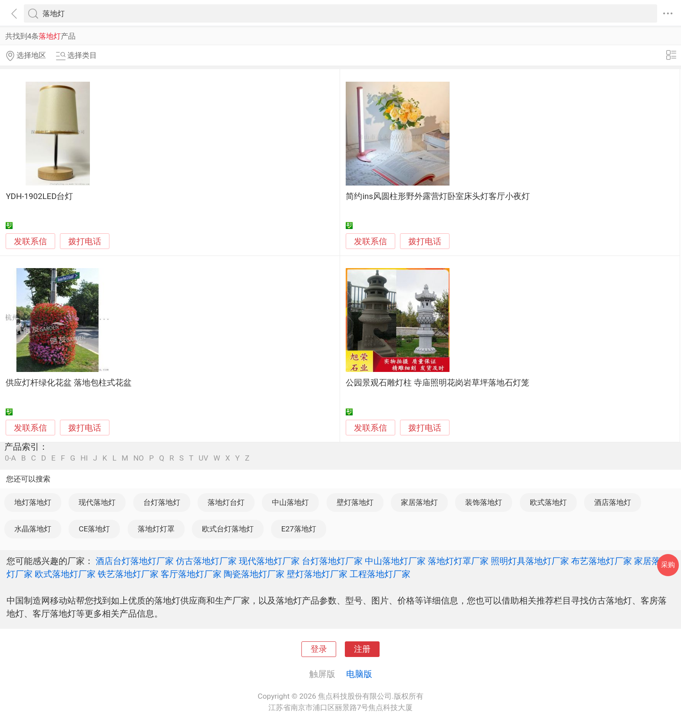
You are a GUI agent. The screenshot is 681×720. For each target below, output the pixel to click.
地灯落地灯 (32, 502)
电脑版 (359, 674)
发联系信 (30, 241)
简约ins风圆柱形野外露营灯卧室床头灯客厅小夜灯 (438, 196)
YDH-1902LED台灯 (39, 196)
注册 (362, 649)
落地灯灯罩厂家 (458, 561)
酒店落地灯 (612, 502)
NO (138, 458)
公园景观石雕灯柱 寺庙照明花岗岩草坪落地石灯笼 (437, 383)
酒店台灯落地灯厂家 (135, 561)
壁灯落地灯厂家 (317, 574)
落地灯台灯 (226, 502)
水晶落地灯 (32, 528)
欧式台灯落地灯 (228, 528)
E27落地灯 (298, 528)
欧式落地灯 (548, 502)
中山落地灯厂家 (395, 561)
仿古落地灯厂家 (206, 561)
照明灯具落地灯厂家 (530, 561)
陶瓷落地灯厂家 (254, 574)
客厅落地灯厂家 (191, 574)
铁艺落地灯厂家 (128, 574)
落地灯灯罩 (156, 528)
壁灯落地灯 (355, 502)
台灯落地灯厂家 (332, 561)
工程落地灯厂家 (380, 574)
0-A (10, 458)
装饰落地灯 (483, 502)
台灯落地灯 (161, 502)
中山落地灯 (290, 502)
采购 (668, 565)
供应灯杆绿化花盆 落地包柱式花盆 (69, 383)
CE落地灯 (94, 528)
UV (203, 458)
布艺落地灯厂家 (601, 561)
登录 (319, 649)
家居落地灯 (419, 502)
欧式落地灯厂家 (65, 574)
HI (84, 458)
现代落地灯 (97, 502)
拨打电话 (84, 241)
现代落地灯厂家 (269, 561)
